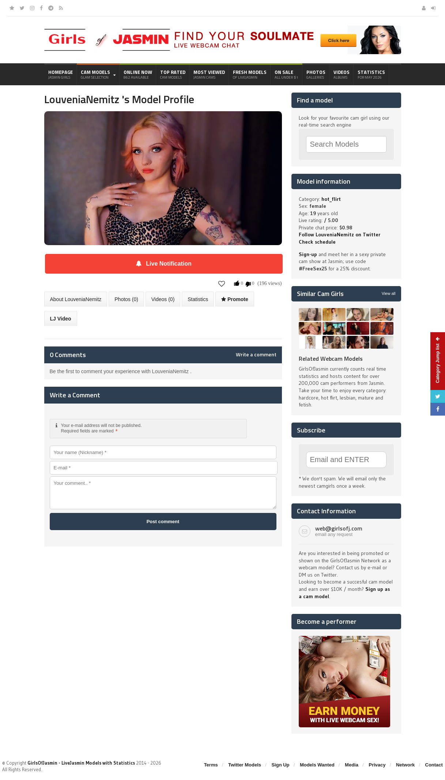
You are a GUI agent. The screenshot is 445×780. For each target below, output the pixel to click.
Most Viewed (209, 74)
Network (405, 765)
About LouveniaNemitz (76, 299)
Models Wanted (317, 765)
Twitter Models (244, 765)
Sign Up (280, 765)
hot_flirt (331, 199)
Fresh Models (250, 74)
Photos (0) (126, 299)
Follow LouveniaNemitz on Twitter (339, 234)
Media (351, 765)
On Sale (286, 74)
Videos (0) (163, 299)
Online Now (138, 74)
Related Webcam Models (331, 358)
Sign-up (308, 254)
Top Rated (172, 74)
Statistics (371, 74)
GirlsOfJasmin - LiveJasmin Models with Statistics (81, 763)
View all (389, 293)
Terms (211, 765)
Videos (341, 74)
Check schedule (317, 242)
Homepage (60, 74)
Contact (434, 765)
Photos (315, 74)
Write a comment (256, 354)
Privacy (377, 765)
